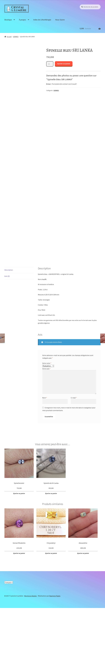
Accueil (9, 37)
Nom (44, 458)
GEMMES (15, 37)
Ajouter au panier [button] (19, 553)
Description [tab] (8, 330)
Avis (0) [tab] (7, 336)
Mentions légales (30, 655)
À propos (22, 19)
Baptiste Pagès (54, 655)
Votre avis (46, 429)
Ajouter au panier (63, 63)
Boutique (8, 19)
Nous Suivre (60, 19)
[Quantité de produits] (49, 64)
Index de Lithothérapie (42, 19)
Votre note (46, 423)
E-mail (74, 458)
